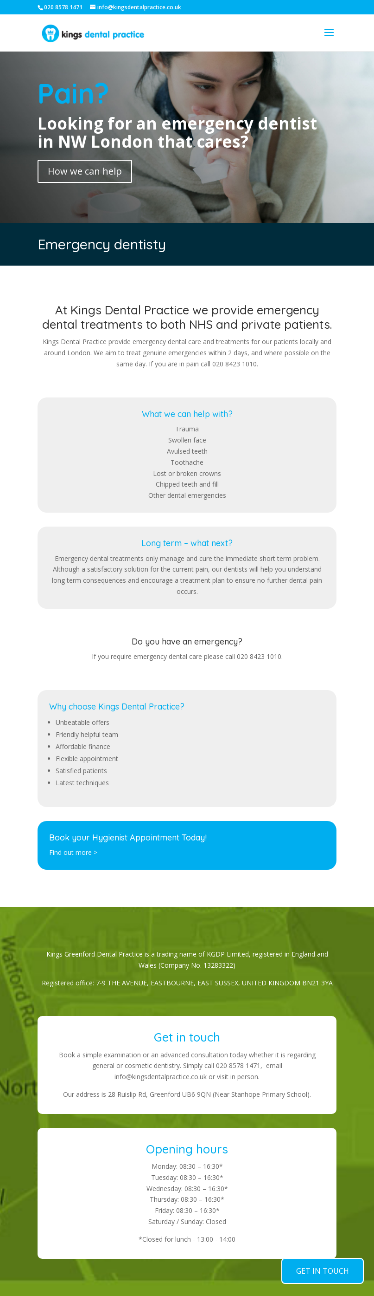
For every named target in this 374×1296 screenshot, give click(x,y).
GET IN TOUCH (322, 1271)
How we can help (85, 171)
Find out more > (73, 852)
